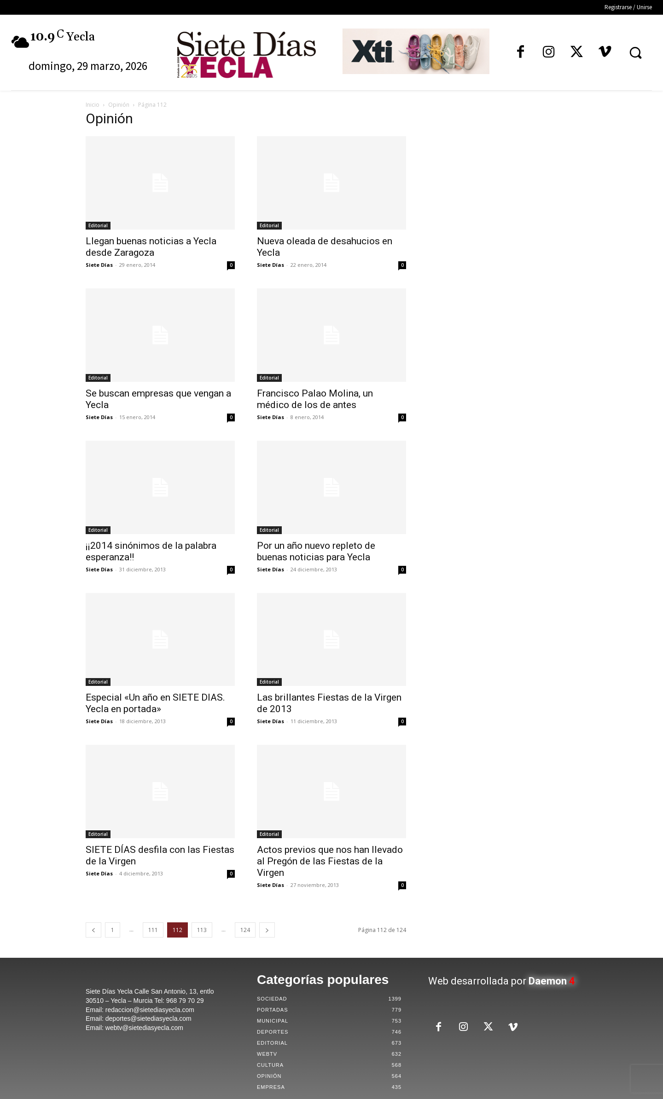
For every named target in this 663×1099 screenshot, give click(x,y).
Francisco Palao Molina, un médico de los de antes (315, 399)
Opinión (118, 105)
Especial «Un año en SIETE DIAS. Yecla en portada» (155, 703)
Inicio (92, 105)
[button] (635, 52)
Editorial (98, 225)
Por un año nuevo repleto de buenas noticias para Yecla (316, 551)
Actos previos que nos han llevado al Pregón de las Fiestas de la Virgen (330, 861)
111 (153, 930)
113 (202, 930)
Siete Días (99, 264)
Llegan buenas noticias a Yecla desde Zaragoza (151, 247)
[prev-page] (93, 930)
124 (245, 930)
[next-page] (267, 930)
